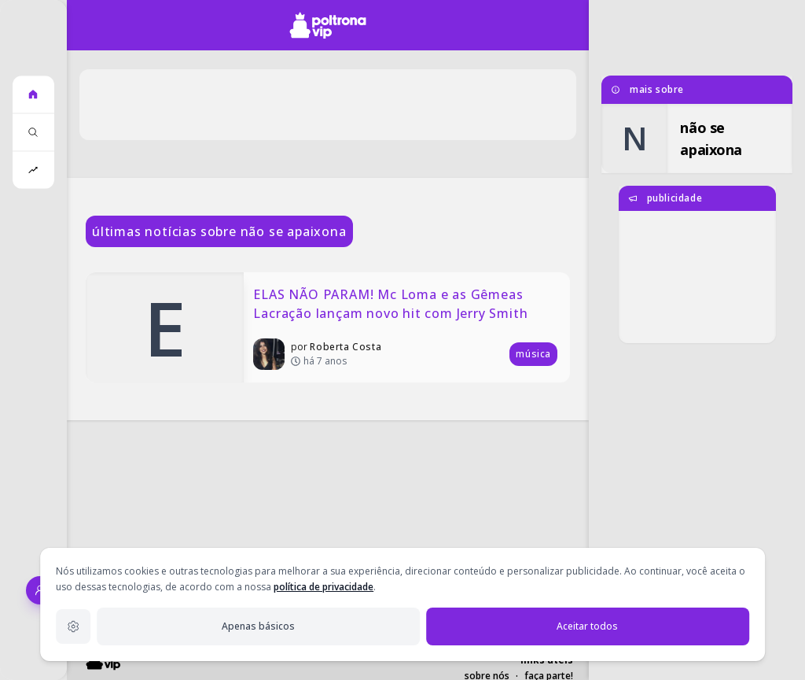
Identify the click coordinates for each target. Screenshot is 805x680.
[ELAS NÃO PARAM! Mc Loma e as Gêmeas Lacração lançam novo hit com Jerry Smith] (328, 327)
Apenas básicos (258, 626)
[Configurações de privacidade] (73, 626)
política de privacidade (323, 586)
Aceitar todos (587, 626)
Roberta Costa (345, 346)
